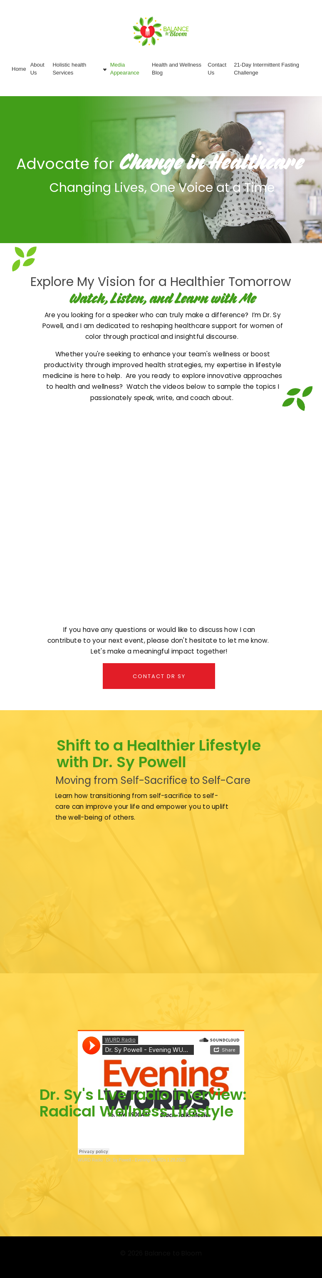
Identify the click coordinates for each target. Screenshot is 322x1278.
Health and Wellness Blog (176, 69)
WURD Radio (90, 1160)
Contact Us (217, 69)
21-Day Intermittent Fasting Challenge (266, 69)
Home (19, 69)
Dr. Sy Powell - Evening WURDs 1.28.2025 (146, 1160)
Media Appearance (124, 69)
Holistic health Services (69, 69)
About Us (37, 69)
